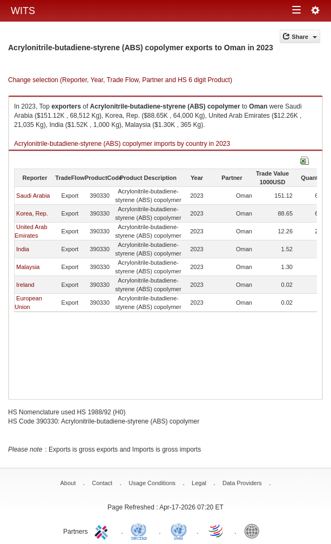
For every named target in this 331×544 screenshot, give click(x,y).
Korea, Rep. (32, 213)
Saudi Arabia (33, 195)
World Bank (254, 530)
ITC (103, 530)
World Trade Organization (216, 530)
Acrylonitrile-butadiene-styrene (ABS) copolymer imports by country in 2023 (122, 143)
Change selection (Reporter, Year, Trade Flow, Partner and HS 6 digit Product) (120, 80)
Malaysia (27, 267)
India (22, 249)
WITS (23, 10)
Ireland (25, 284)
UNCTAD (141, 530)
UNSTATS (179, 530)
